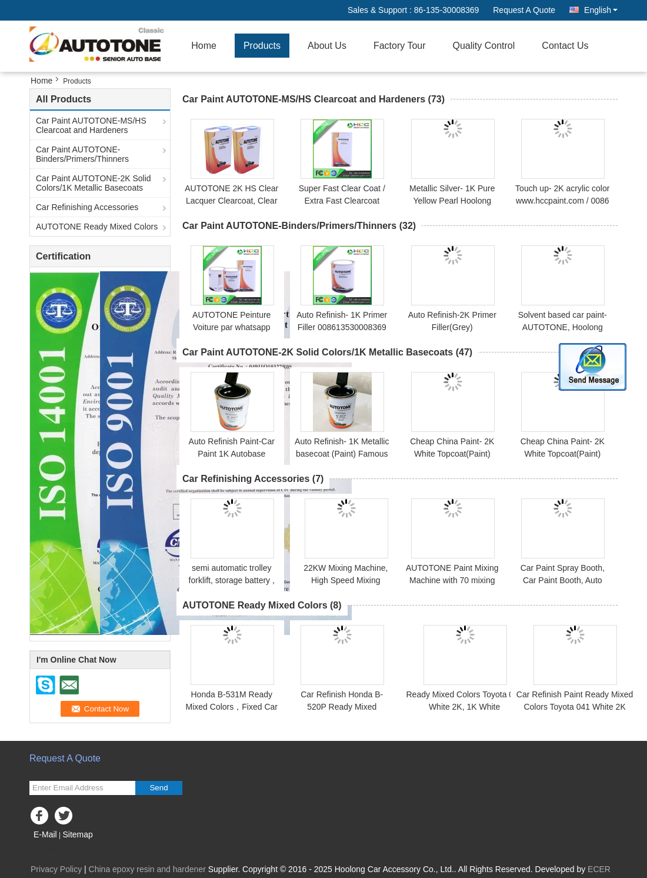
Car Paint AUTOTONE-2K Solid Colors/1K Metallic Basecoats (93, 183)
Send (158, 787)
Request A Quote (524, 10)
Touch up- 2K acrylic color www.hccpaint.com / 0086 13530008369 (562, 201)
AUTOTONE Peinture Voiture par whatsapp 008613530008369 (231, 327)
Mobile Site (53, 849)
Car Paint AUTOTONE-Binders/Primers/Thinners (82, 154)
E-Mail (45, 834)
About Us (327, 46)
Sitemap (77, 834)
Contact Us (565, 46)
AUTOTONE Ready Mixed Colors (97, 226)
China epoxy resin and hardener (147, 869)
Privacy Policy (56, 869)
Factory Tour (399, 46)
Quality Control (484, 46)
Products (262, 46)
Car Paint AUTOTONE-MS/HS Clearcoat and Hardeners (91, 125)
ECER (599, 869)
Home (203, 46)
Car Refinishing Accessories (87, 207)
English (601, 10)
